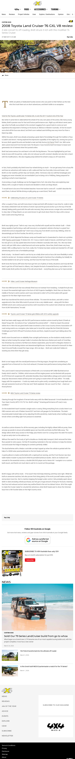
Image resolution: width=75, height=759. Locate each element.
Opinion (61, 14)
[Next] (72, 14)
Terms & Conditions (8, 745)
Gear (34, 14)
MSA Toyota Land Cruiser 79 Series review (25, 393)
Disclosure (5, 751)
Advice (5, 711)
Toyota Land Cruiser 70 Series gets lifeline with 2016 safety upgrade (35, 314)
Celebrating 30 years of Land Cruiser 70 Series (27, 198)
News (4, 14)
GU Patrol (50, 142)
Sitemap (5, 754)
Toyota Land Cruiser (13, 240)
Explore (6, 721)
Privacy (4, 748)
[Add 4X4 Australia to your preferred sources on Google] (37, 540)
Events (5, 716)
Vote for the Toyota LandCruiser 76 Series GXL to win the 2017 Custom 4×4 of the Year (32, 116)
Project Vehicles (23, 14)
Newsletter (7, 736)
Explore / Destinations (47, 14)
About (4, 757)
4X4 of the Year (9, 706)
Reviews (12, 14)
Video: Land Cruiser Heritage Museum (24, 281)
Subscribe (6, 731)
